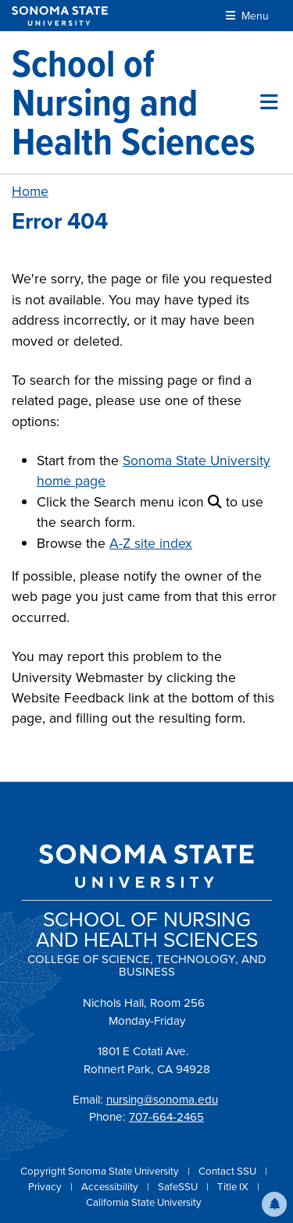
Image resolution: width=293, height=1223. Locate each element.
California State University (144, 1202)
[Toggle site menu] (269, 102)
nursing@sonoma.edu (162, 1099)
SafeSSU (179, 1186)
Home (30, 191)
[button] (274, 1204)
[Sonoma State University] (60, 16)
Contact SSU (228, 1171)
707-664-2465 (166, 1116)
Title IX (234, 1186)
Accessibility (111, 1186)
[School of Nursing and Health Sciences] (136, 102)
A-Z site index (150, 543)
